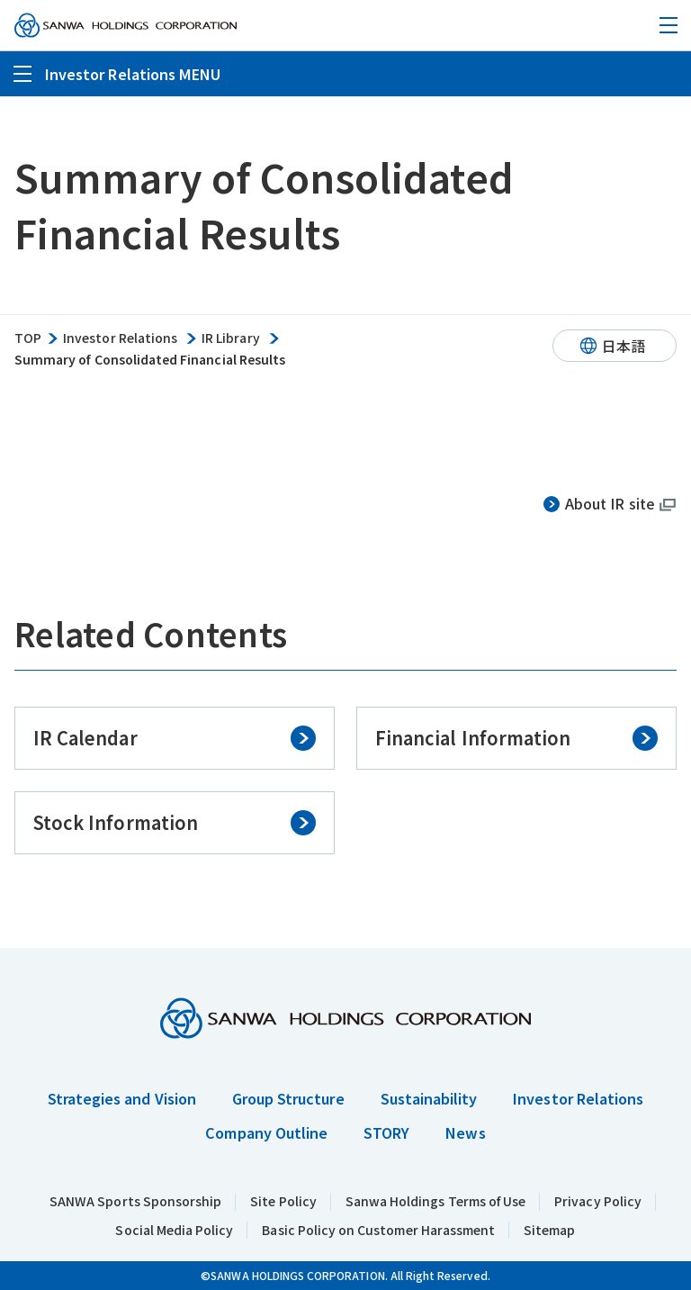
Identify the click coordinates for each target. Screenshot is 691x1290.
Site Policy (283, 1201)
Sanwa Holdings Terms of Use (435, 1201)
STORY (386, 1132)
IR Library (231, 338)
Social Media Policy (174, 1230)
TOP (27, 338)
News (465, 1132)
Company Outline (266, 1132)
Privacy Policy (598, 1201)
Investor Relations (120, 338)
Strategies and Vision (122, 1098)
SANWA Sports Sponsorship (135, 1201)
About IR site (610, 503)
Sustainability (429, 1098)
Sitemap (549, 1230)
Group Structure (288, 1098)
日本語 (623, 345)
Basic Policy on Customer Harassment (378, 1230)
